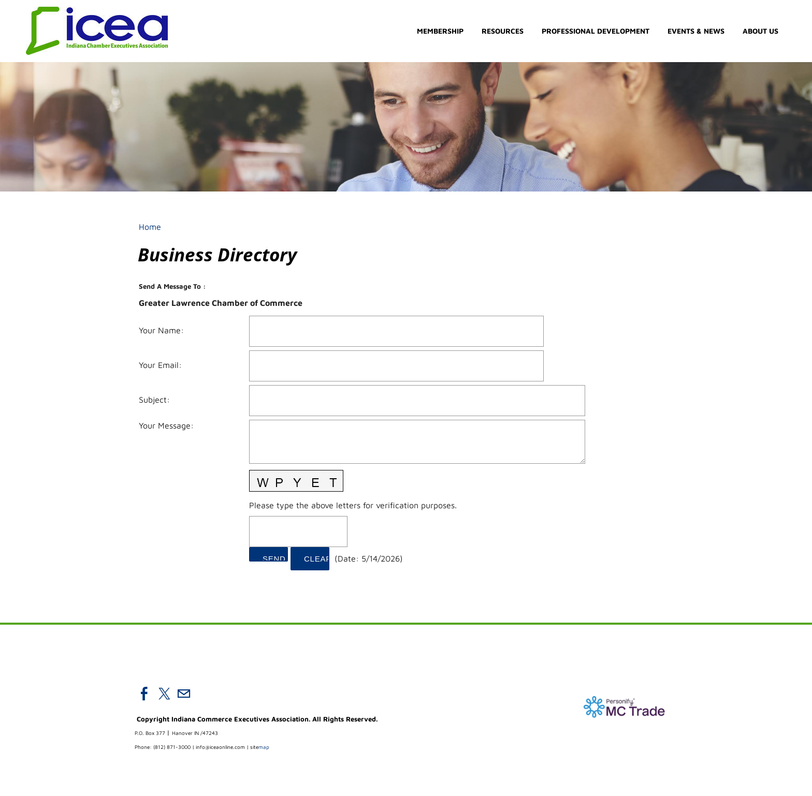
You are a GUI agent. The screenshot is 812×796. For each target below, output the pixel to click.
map (259, 747)
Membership (440, 31)
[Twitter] (164, 694)
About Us (760, 31)
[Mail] (184, 694)
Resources (503, 31)
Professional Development (595, 31)
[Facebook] (144, 694)
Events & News (696, 31)
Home (150, 226)
